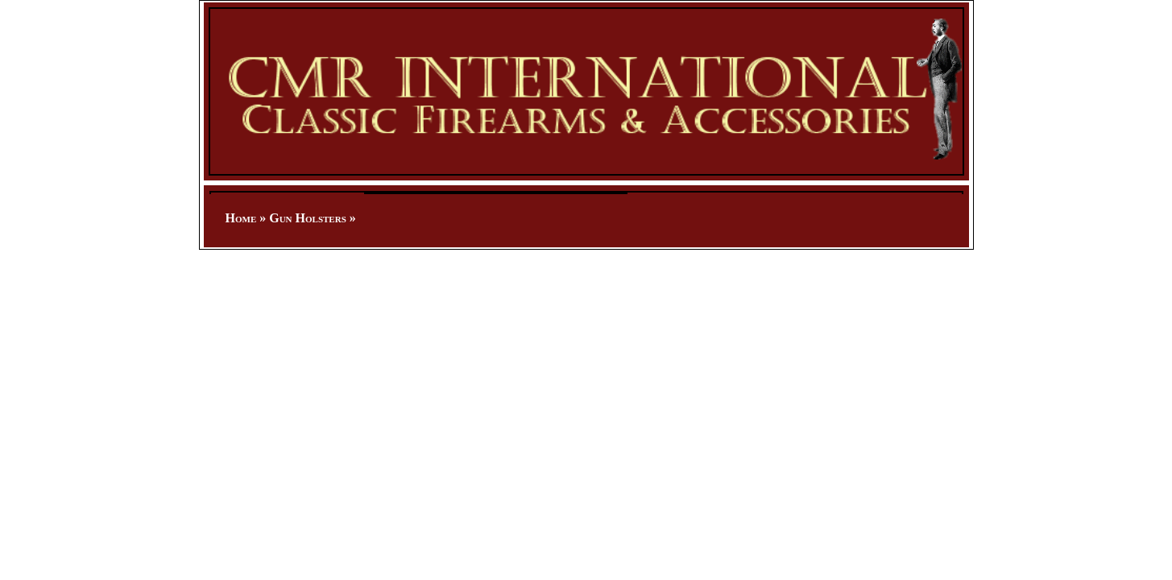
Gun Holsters (307, 218)
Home (241, 218)
